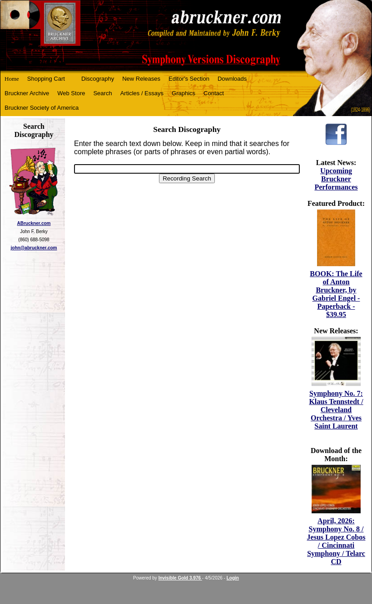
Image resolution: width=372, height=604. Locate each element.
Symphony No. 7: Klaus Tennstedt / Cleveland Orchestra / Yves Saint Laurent (336, 410)
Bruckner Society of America (42, 107)
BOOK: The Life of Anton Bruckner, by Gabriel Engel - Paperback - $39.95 (336, 294)
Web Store (71, 93)
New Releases (141, 78)
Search (102, 93)
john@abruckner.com (34, 247)
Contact (213, 93)
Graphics (183, 93)
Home (12, 78)
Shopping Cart (46, 78)
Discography (97, 78)
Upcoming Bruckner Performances (335, 179)
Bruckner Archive (27, 93)
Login (233, 577)
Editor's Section (189, 78)
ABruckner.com (34, 223)
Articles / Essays (142, 93)
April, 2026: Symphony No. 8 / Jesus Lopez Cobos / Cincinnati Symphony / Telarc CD (336, 541)
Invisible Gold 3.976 (180, 577)
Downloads (232, 78)
